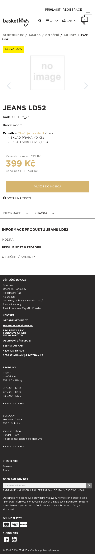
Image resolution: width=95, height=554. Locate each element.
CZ (52, 20)
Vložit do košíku (47, 186)
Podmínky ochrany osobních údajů (23, 300)
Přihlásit (53, 9)
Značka (45, 213)
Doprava (8, 285)
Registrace (72, 9)
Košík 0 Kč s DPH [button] (85, 17)
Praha (6, 470)
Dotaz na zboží (17, 198)
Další (86, 84)
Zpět (9, 84)
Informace (15, 213)
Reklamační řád (12, 293)
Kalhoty (70, 35)
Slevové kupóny (12, 304)
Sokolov (7, 466)
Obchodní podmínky (14, 289)
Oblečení (52, 35)
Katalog (34, 35)
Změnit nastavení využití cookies (22, 308)
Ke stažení (9, 297)
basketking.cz (13, 35)
